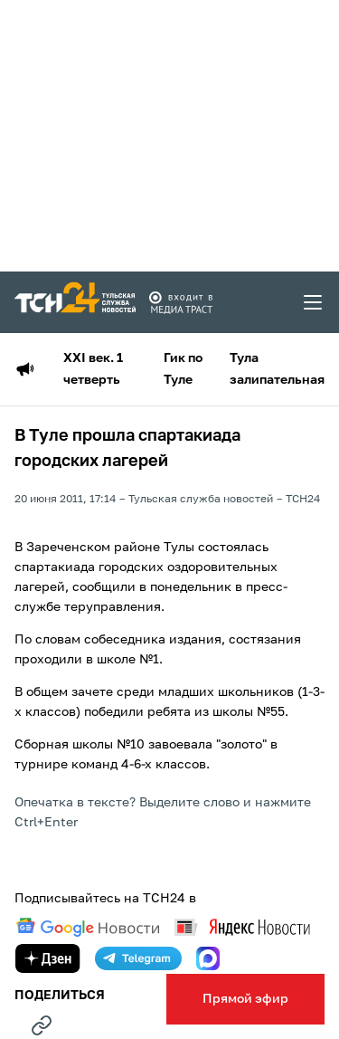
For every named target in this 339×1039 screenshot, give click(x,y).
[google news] (87, 928)
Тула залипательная (277, 369)
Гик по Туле (183, 369)
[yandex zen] (47, 958)
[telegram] (138, 958)
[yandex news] (242, 927)
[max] (208, 958)
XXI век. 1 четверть (93, 369)
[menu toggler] (314, 302)
